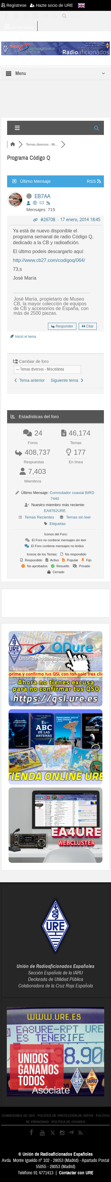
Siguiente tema (67, 380)
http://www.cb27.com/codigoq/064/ (49, 260)
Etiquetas (57, 523)
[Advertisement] (60, 602)
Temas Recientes (39, 517)
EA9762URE (55, 510)
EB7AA (42, 196)
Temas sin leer (78, 517)
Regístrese (15, 5)
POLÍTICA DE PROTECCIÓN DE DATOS (65, 1115)
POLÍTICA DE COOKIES (68, 1122)
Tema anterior (30, 380)
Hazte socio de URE (51, 5)
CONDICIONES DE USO (18, 1115)
